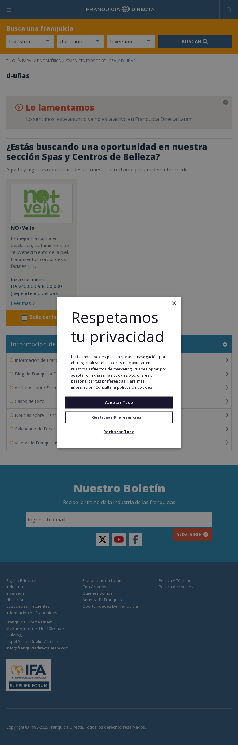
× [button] (174, 303)
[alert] (119, 372)
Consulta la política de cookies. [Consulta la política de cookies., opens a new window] (124, 387)
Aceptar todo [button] (119, 402)
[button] (119, 417)
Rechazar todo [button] (119, 432)
